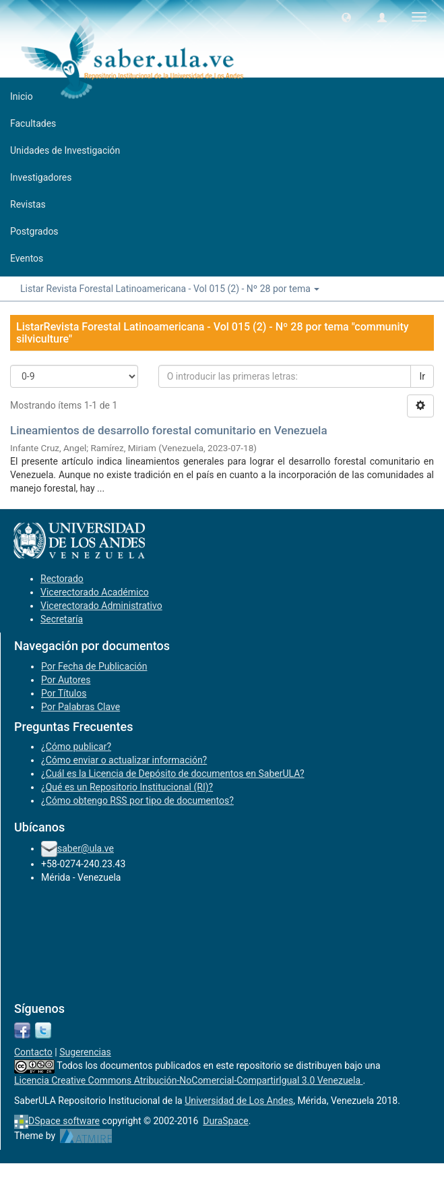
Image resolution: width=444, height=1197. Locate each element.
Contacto (33, 1052)
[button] (346, 16)
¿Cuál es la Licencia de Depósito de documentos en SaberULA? (173, 773)
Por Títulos (63, 693)
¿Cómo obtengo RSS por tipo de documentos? (137, 800)
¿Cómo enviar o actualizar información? (124, 760)
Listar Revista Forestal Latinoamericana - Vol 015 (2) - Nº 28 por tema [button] (169, 288)
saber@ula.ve (85, 848)
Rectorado (62, 578)
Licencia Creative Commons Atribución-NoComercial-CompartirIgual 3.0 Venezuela (188, 1080)
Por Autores (65, 679)
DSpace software (64, 1120)
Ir (422, 376)
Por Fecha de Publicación (94, 666)
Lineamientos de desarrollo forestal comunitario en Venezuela (168, 430)
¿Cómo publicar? (76, 746)
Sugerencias (85, 1052)
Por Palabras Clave (80, 706)
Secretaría (61, 619)
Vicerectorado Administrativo (101, 605)
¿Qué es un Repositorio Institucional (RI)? (127, 787)
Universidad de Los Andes (239, 1100)
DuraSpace (226, 1120)
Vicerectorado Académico (94, 592)
